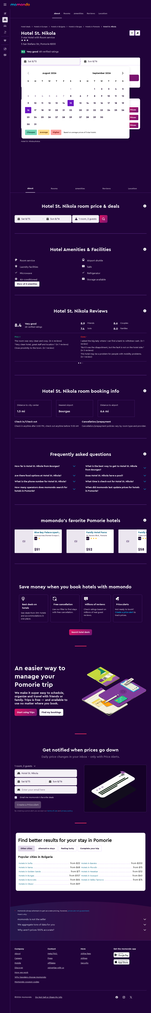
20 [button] (56, 110)
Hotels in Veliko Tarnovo (92, 880)
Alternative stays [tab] (46, 849)
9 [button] (28, 103)
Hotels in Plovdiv (89, 867)
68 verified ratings (49, 52)
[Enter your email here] (48, 790)
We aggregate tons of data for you (82, 924)
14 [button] (64, 103)
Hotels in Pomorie (92, 27)
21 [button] (64, 110)
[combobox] (48, 773)
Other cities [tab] (26, 849)
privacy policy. (67, 811)
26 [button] (49, 117)
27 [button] (56, 117)
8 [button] (70, 96)
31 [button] (35, 124)
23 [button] (28, 117)
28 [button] (63, 117)
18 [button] (42, 110)
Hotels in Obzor (26, 884)
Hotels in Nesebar (89, 872)
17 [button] (35, 110)
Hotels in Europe (40, 27)
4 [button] (42, 96)
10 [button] (35, 103)
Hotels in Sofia (25, 863)
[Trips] (5, 40)
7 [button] (63, 96)
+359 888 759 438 (30, 47)
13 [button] (56, 103)
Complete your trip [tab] (89, 849)
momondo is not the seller (82, 919)
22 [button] (70, 110)
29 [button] (70, 117)
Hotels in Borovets (27, 880)
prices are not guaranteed (78, 911)
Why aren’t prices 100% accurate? (82, 930)
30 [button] (28, 124)
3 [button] (35, 96)
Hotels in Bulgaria (58, 27)
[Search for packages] (5, 32)
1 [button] (70, 89)
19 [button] (49, 110)
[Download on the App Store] (121, 962)
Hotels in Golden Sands (30, 872)
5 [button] (49, 96)
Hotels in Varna (26, 867)
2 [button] (28, 96)
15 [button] (71, 103)
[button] (5, 4)
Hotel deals (25, 27)
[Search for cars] (5, 26)
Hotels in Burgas (75, 27)
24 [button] (35, 117)
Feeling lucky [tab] (67, 849)
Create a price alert (124, 612)
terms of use (52, 811)
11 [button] (42, 103)
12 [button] (49, 103)
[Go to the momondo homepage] (20, 4)
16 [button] (28, 110)
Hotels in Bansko (89, 863)
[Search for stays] (5, 20)
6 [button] (56, 96)
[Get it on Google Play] (121, 954)
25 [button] (42, 117)
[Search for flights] (5, 13)
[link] (80, 632)
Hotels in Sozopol (89, 876)
